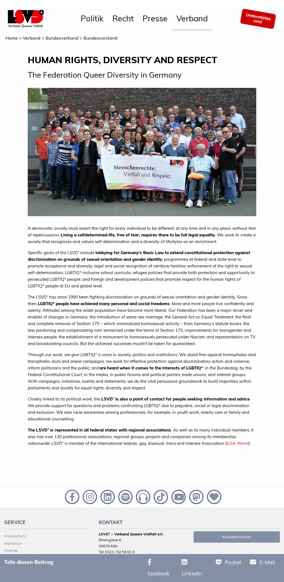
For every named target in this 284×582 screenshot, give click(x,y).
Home (12, 38)
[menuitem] (92, 18)
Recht (123, 18)
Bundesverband (61, 38)
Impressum (13, 543)
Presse (155, 18)
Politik (92, 18)
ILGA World (238, 443)
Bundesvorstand (100, 38)
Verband (192, 18)
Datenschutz (15, 536)
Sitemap (11, 550)
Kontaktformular (236, 536)
